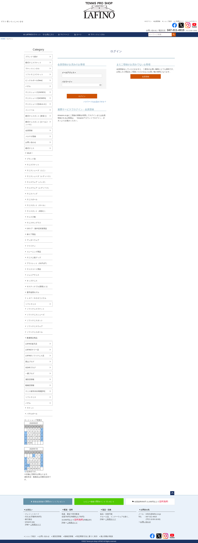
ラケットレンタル (96, 34)
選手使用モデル (33, 292)
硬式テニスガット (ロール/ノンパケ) (36, 123)
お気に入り (48, 34)
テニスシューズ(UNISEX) (35, 92)
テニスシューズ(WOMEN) (35, 98)
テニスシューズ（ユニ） (36, 170)
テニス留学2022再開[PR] (35, 391)
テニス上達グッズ (34, 257)
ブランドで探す (31, 57)
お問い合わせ (30, 142)
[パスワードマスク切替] (100, 85)
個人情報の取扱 (107, 536)
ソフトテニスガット (35, 320)
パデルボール (32, 414)
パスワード (67, 82)
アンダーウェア (33, 240)
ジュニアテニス (33, 275)
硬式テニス (29, 148)
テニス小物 (31, 217)
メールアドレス (69, 73)
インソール (29, 110)
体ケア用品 (31, 234)
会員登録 (157, 21)
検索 (174, 34)
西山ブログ (29, 362)
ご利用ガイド (179, 21)
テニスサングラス (34, 223)
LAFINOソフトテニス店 (34, 356)
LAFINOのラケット (32, 34)
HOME (3, 39)
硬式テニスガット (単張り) (35, 116)
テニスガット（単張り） (36, 211)
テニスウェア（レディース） (38, 188)
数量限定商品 (32, 338)
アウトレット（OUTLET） (37, 263)
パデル (28, 86)
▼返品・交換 (106, 510)
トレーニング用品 (34, 252)
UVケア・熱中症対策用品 (37, 228)
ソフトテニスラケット (34, 74)
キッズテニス (32, 281)
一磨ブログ (29, 373)
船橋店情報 (29, 385)
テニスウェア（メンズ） (36, 182)
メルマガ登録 (30, 136)
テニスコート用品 (34, 269)
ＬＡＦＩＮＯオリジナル (36, 298)
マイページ (63, 34)
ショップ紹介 (167, 21)
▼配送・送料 (67, 510)
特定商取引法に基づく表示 (86, 536)
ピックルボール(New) (33, 80)
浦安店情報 (29, 379)
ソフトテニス (30, 304)
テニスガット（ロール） (36, 205)
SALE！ (30, 153)
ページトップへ (172, 493)
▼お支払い (28, 510)
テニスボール (32, 199)
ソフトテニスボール (35, 332)
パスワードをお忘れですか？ (94, 102)
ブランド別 (31, 159)
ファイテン (31, 246)
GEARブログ (30, 367)
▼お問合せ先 (144, 510)
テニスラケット (33, 165)
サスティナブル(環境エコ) (37, 287)
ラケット (30, 408)
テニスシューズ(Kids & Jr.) (35, 104)
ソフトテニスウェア (35, 326)
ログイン (148, 21)
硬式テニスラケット (33, 63)
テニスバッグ (32, 194)
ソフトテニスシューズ (35, 315)
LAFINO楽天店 (31, 344)
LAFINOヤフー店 (32, 350)
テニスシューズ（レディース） (39, 176)
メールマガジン (191, 21)
